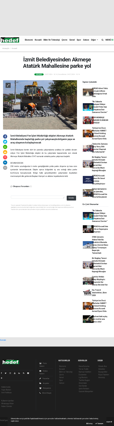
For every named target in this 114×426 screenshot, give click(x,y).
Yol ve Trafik (83, 369)
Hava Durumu (84, 366)
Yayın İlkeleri (6, 390)
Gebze (86, 40)
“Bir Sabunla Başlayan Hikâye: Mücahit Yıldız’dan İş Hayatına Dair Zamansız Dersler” (100, 107)
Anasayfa (6, 48)
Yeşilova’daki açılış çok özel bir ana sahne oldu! (99, 319)
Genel (72, 40)
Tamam (99, 423)
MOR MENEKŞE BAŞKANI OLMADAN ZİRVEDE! (100, 120)
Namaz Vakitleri (85, 372)
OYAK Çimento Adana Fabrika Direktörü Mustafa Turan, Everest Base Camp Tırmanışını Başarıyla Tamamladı (100, 245)
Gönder (71, 198)
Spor (79, 40)
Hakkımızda (5, 387)
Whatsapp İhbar (7, 403)
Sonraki (3, 340)
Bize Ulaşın (45, 393)
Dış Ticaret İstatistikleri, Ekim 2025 (99, 292)
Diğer (94, 40)
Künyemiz (45, 388)
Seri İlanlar (83, 386)
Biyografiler (102, 372)
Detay (89, 423)
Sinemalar (83, 383)
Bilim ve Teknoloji (51, 40)
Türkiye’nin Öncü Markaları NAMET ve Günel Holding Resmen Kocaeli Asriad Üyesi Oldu (99, 133)
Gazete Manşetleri (86, 391)
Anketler (101, 369)
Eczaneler (82, 375)
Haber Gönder (6, 406)
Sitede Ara (102, 366)
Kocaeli (38, 40)
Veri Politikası (6, 393)
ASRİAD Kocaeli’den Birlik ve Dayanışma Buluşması (100, 229)
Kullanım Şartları (7, 401)
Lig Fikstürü (83, 377)
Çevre (64, 40)
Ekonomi (29, 40)
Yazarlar (44, 378)
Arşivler (44, 383)
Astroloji (101, 377)
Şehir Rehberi (84, 389)
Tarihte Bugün (84, 380)
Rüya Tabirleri (103, 375)
